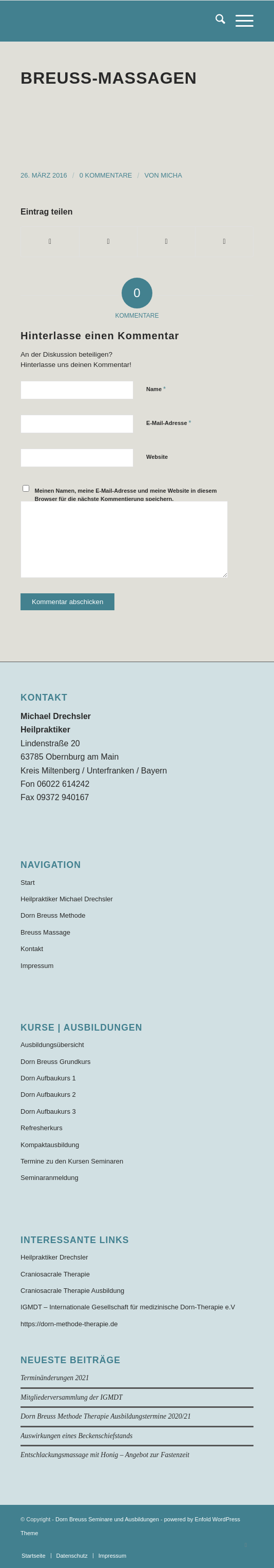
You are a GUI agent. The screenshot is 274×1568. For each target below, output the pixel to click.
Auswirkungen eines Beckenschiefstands (76, 1436)
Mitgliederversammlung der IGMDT (72, 1397)
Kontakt (32, 949)
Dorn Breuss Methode (53, 915)
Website (157, 457)
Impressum (37, 966)
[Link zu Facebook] (245, 1545)
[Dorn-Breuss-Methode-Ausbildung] (114, 21)
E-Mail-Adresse (168, 423)
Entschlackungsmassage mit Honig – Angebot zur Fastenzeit (105, 1455)
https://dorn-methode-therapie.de (69, 1324)
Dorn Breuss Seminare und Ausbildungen (107, 1519)
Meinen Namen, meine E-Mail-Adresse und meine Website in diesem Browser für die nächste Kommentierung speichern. (126, 495)
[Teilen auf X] (108, 241)
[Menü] (239, 21)
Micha (171, 175)
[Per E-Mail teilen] (224, 241)
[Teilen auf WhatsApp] (166, 241)
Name (156, 389)
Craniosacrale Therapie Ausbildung (72, 1290)
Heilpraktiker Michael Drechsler (67, 899)
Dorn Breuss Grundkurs (56, 1062)
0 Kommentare (106, 175)
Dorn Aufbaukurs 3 (48, 1111)
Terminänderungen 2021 (55, 1378)
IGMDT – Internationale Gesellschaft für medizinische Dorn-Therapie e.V (128, 1307)
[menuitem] (215, 21)
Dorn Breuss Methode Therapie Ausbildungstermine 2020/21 (106, 1416)
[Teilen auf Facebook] (50, 241)
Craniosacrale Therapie (55, 1274)
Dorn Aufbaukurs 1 (48, 1078)
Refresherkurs (42, 1128)
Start (27, 882)
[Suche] (215, 21)
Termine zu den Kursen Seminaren (72, 1161)
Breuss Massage (45, 932)
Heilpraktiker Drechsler (54, 1257)
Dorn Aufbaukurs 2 (48, 1094)
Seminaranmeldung (50, 1178)
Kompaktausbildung (50, 1145)
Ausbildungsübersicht (52, 1045)
